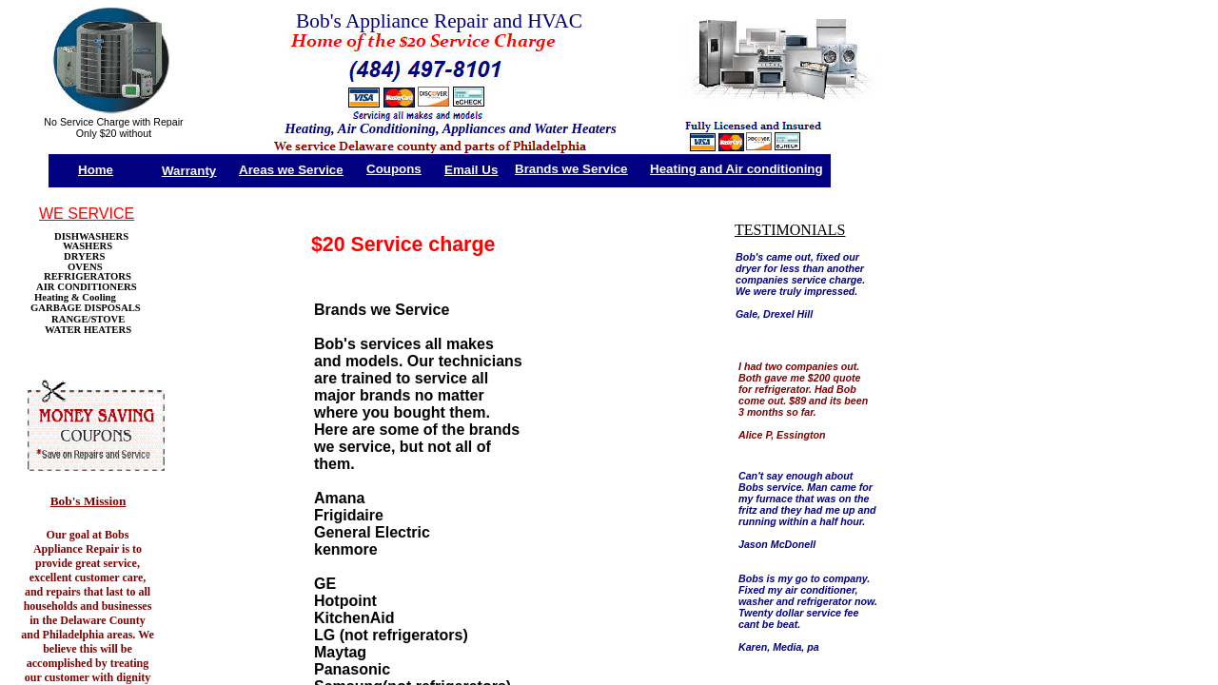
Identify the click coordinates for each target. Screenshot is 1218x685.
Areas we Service (291, 170)
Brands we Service (571, 169)
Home (95, 170)
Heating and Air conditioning (736, 169)
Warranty (189, 171)
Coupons (394, 169)
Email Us (471, 170)
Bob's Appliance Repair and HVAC (439, 21)
